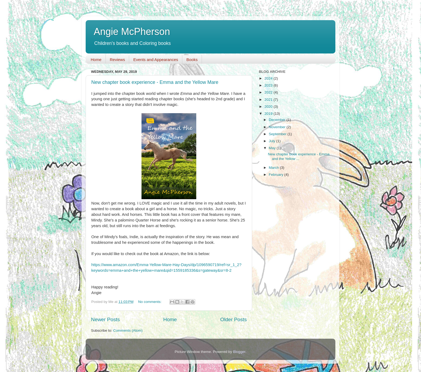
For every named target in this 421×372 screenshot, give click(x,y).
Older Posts (233, 319)
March (274, 168)
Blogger (239, 352)
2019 (269, 114)
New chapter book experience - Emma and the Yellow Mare (154, 82)
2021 (269, 100)
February (276, 175)
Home (96, 59)
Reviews (117, 59)
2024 (269, 78)
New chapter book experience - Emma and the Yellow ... (299, 156)
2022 (269, 92)
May (273, 148)
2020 (269, 107)
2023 (269, 85)
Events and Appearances (155, 59)
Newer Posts (105, 319)
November (277, 127)
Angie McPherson (132, 31)
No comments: (150, 302)
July (272, 141)
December (277, 120)
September (278, 134)
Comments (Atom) (128, 330)
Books (192, 59)
